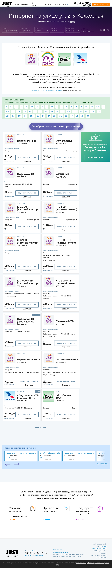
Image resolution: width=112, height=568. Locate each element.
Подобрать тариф (95, 157)
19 (57, 111)
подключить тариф (27, 157)
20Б (75, 111)
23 (13, 116)
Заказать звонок (101, 4)
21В (92, 111)
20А (68, 111)
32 (82, 116)
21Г (99, 111)
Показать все (102, 464)
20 (62, 111)
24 (25, 116)
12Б (7, 111)
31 (77, 116)
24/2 (31, 116)
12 (103, 107)
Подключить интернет (21, 4)
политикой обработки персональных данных (92, 563)
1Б (11, 107)
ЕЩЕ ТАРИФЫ (41, 427)
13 (13, 111)
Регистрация (57, 550)
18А (46, 111)
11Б (86, 107)
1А (16, 107)
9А (76, 107)
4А (52, 107)
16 (35, 111)
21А (7, 116)
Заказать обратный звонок (34, 555)
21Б (86, 111)
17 (40, 111)
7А (66, 107)
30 (72, 116)
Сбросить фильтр (87, 32)
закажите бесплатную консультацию (47, 90)
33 (88, 116)
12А (97, 107)
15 (30, 111)
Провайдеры (46, 4)
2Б (26, 107)
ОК (57, 565)
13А (19, 111)
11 (92, 107)
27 (49, 116)
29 (66, 116)
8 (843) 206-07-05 (82, 4)
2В (37, 107)
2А (32, 107)
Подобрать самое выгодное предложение (56, 126)
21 (81, 111)
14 (25, 111)
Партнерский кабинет (60, 552)
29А (60, 116)
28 (54, 116)
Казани (72, 21)
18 (52, 111)
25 (38, 116)
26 (43, 116)
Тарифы (57, 4)
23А (19, 116)
